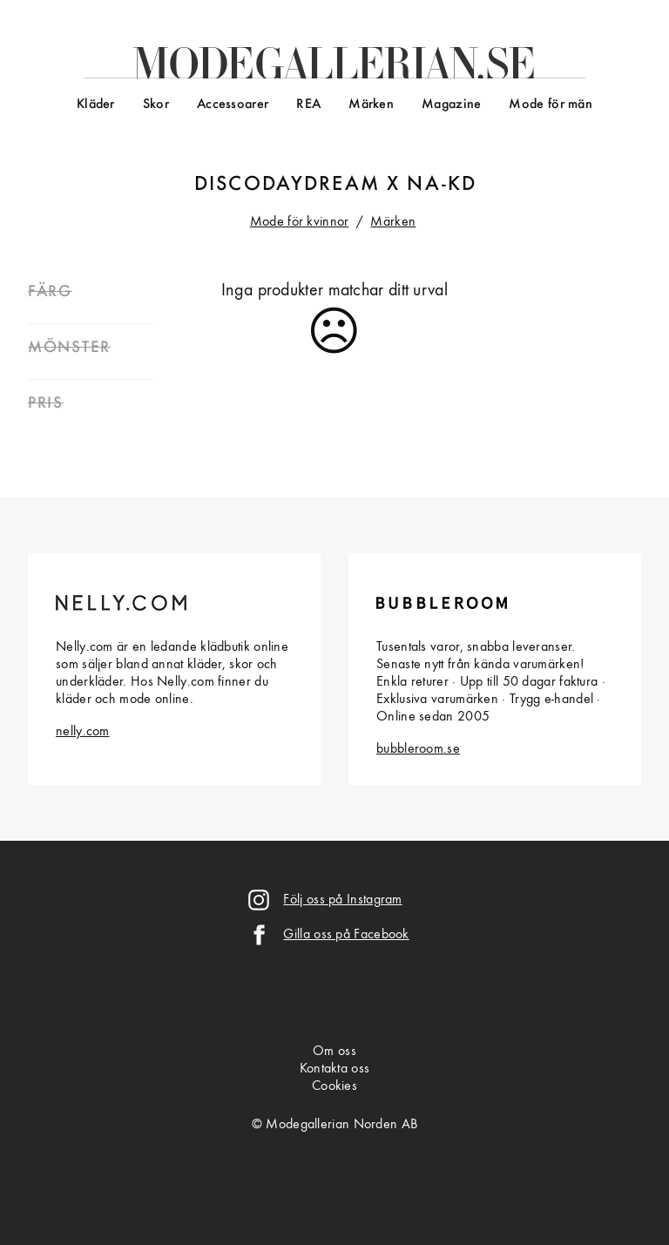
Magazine (451, 105)
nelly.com (83, 732)
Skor (156, 105)
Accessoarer (232, 105)
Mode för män (550, 105)
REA (308, 105)
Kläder (96, 105)
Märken (371, 105)
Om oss (334, 1052)
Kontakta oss (335, 1069)
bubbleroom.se (418, 749)
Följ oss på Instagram (342, 900)
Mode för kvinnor (299, 222)
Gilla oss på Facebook (346, 935)
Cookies (334, 1086)
